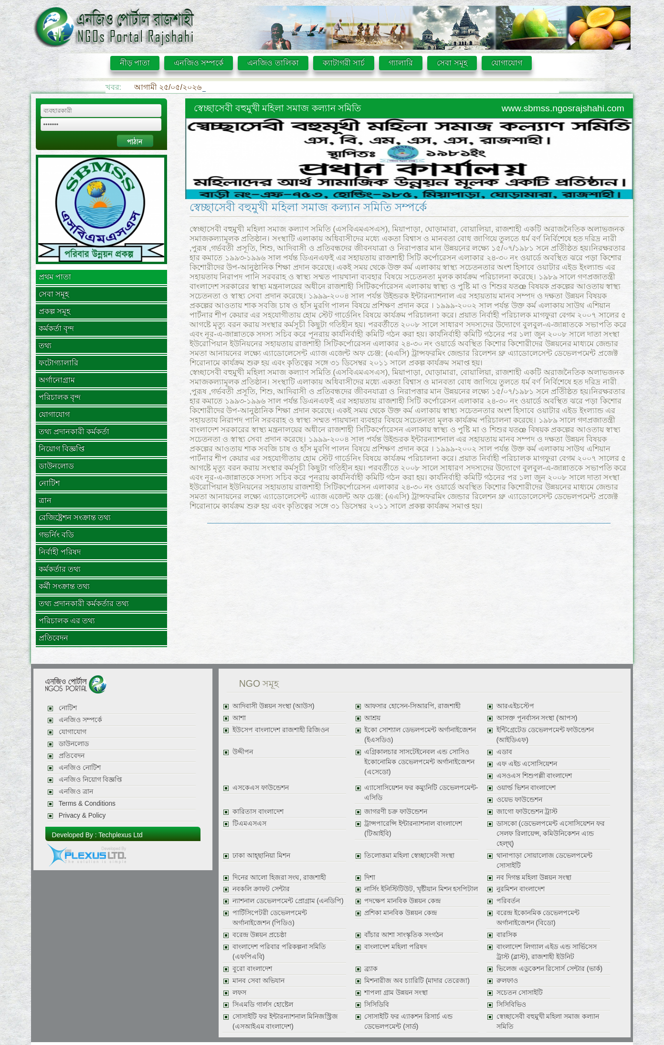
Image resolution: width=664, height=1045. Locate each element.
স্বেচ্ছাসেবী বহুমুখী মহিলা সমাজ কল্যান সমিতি (547, 1021)
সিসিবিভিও (511, 1004)
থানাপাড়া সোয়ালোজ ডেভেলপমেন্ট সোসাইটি (544, 860)
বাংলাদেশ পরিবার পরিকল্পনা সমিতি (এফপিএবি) (279, 951)
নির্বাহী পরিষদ (60, 552)
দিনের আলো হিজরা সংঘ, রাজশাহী (279, 877)
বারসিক (506, 934)
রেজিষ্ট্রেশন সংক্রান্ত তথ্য (75, 517)
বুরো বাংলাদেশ (252, 968)
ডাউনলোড (56, 466)
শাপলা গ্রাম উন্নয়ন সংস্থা (395, 992)
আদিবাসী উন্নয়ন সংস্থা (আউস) (273, 706)
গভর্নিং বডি (56, 535)
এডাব (504, 752)
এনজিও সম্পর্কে (198, 63)
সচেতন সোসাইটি (519, 992)
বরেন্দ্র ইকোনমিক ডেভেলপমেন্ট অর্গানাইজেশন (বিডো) (538, 918)
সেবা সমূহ (452, 63)
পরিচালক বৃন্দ (60, 397)
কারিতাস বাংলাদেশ (258, 811)
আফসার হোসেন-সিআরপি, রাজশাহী (412, 706)
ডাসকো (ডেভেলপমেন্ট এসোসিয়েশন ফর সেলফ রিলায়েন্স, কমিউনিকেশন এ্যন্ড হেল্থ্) (550, 833)
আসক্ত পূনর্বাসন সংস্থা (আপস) (537, 718)
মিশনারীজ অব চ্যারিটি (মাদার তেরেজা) (416, 980)
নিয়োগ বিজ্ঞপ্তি (61, 449)
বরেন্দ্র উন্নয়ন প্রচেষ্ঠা (259, 934)
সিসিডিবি (376, 1004)
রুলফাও (507, 980)
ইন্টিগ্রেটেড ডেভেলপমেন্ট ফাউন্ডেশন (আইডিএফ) (545, 735)
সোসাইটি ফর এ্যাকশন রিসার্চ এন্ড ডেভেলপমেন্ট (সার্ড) (408, 1021)
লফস (239, 992)
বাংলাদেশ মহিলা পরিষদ (395, 946)
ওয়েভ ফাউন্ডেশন (519, 799)
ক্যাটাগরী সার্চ (344, 63)
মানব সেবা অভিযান (258, 980)
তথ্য (45, 345)
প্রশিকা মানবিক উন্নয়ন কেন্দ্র (400, 913)
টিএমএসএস (249, 823)
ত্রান (45, 500)
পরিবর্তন (508, 901)
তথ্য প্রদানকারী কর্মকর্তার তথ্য (84, 603)
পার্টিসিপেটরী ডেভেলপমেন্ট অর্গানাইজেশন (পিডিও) (269, 918)
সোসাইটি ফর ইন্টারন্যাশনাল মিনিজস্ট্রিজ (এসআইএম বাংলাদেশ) (285, 1021)
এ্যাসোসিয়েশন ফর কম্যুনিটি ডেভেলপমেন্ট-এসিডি (421, 792)
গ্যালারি (401, 63)
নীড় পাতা (135, 63)
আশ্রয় (372, 718)
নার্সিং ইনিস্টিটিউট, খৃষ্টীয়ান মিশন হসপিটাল (421, 889)
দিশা (369, 877)
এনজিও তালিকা (272, 63)
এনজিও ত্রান (76, 791)
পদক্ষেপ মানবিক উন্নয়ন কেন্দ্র (402, 901)
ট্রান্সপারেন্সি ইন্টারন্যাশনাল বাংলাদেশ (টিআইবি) (413, 828)
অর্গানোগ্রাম (57, 380)
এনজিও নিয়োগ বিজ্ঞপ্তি (91, 779)
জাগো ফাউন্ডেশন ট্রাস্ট (527, 811)
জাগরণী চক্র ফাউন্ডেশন (395, 811)
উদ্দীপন (242, 752)
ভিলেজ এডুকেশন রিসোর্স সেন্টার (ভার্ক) (549, 968)
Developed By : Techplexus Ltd (97, 835)
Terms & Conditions (87, 803)
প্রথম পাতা (55, 277)
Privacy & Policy (82, 815)
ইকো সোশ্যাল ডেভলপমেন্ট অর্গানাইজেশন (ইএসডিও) (419, 735)
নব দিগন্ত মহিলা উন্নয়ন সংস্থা (533, 877)
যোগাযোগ (506, 63)
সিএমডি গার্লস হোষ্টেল (262, 1004)
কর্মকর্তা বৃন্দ (56, 328)
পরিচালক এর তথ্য (67, 621)
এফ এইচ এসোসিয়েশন (527, 764)
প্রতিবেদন (53, 638)
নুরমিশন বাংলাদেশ (520, 889)
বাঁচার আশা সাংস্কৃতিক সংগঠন (403, 934)
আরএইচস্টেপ (515, 706)
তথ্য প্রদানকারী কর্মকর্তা (74, 431)
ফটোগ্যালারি (58, 363)
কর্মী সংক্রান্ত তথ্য (64, 586)
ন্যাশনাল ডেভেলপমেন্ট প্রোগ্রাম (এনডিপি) (288, 901)
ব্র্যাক (371, 968)
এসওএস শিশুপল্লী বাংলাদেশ (534, 775)
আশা (239, 718)
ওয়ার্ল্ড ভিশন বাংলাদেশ (526, 787)
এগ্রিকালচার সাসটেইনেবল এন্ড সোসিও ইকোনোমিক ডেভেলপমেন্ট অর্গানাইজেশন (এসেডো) (419, 762)
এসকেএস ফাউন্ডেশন (260, 787)
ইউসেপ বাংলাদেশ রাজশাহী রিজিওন (280, 730)
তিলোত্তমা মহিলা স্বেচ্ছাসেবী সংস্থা (409, 855)
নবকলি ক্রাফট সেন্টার (261, 889)
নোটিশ (49, 483)
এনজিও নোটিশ (80, 767)
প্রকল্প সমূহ (54, 311)
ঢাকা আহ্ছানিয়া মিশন (261, 855)
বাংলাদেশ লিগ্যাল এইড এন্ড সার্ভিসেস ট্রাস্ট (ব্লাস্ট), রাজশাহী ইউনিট (546, 951)
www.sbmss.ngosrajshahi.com (563, 108)
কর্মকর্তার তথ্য (60, 569)
